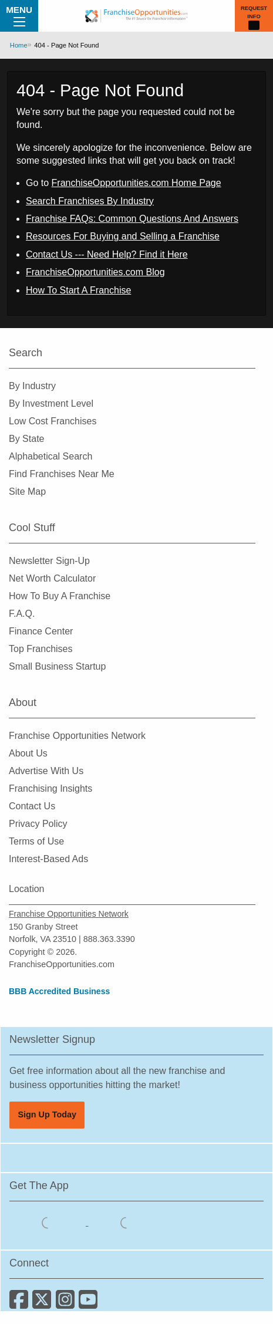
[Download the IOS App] (48, 1222)
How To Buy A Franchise (59, 596)
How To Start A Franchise (78, 290)
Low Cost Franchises (52, 421)
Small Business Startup (57, 666)
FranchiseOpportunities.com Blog (95, 272)
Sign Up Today (47, 1114)
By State (26, 439)
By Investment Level (51, 403)
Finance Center (41, 631)
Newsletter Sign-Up (49, 561)
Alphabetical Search (50, 456)
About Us (28, 753)
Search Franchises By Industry (90, 201)
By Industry (32, 386)
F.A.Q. (22, 614)
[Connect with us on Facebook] (20, 1304)
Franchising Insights (50, 788)
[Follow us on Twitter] (43, 1304)
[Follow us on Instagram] (67, 1304)
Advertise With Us (46, 771)
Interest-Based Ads (48, 859)
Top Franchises (41, 649)
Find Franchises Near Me (61, 474)
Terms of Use (36, 841)
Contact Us (32, 806)
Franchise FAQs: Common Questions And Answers (132, 219)
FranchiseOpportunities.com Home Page (136, 183)
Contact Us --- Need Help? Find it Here (107, 254)
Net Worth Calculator (52, 578)
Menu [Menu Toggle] (19, 15)
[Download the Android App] (126, 1222)
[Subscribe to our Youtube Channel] (89, 1304)
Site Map (27, 491)
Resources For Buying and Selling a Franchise (123, 236)
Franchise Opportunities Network (77, 736)
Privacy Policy (38, 824)
